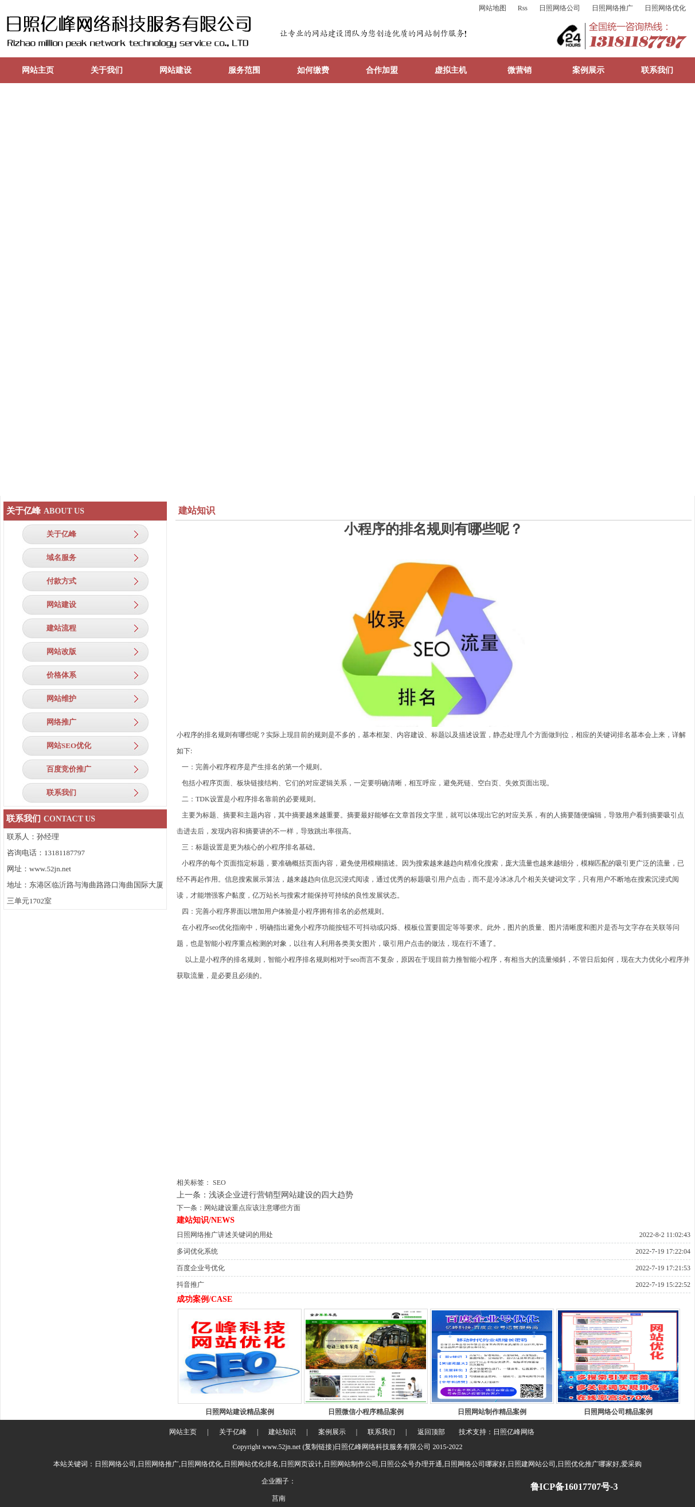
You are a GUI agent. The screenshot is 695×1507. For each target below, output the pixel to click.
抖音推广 (190, 1285)
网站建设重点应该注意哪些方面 (252, 1208)
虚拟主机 (451, 70)
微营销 (519, 70)
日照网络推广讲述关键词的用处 (225, 1235)
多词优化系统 (197, 1251)
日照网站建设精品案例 (239, 1412)
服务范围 (244, 70)
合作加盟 (382, 70)
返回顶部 (431, 1432)
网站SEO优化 (68, 745)
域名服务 (61, 557)
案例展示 (588, 70)
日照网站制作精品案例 (492, 1412)
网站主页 (38, 70)
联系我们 (657, 70)
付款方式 (61, 581)
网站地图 (492, 8)
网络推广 (61, 722)
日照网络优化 (665, 8)
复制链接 (318, 1447)
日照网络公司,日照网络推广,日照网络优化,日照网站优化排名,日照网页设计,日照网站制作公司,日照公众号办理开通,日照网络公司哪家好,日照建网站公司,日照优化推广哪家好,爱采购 (368, 1464)
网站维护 (61, 698)
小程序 (187, 735)
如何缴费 (313, 70)
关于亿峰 (61, 534)
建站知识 (282, 1432)
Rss (523, 8)
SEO (219, 1183)
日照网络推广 (612, 8)
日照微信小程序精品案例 (366, 1412)
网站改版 (61, 651)
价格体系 (61, 675)
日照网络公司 (559, 8)
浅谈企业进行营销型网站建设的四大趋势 (281, 1195)
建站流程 (61, 628)
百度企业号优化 (201, 1268)
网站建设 (175, 70)
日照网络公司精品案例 (618, 1412)
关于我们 (107, 70)
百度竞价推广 (68, 769)
